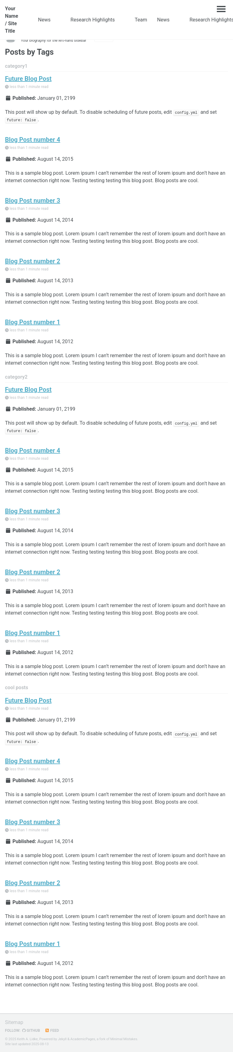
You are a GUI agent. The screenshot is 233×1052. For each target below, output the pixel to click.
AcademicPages (82, 1039)
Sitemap (14, 1022)
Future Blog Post (28, 78)
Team (141, 20)
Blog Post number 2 (32, 261)
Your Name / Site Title (11, 20)
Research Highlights (93, 20)
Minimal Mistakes (123, 1039)
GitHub (31, 1030)
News (44, 20)
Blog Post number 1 (32, 322)
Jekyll (62, 1039)
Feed (52, 1030)
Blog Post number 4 (32, 139)
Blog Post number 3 (32, 200)
